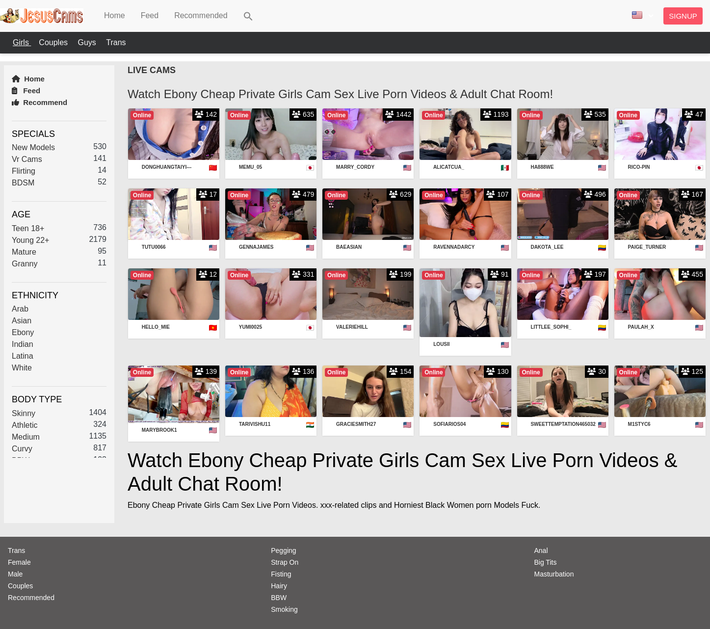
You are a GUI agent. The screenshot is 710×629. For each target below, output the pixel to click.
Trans (116, 42)
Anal (541, 550)
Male (15, 574)
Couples (54, 42)
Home (28, 79)
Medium (26, 437)
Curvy (22, 449)
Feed (26, 90)
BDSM (23, 183)
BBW (279, 598)
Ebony (23, 332)
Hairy (279, 586)
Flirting (23, 171)
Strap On (284, 562)
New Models (33, 147)
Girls (22, 42)
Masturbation (554, 574)
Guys (88, 42)
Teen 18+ (28, 228)
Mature (24, 252)
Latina (22, 356)
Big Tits (545, 562)
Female (19, 562)
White (22, 368)
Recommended (31, 598)
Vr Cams (27, 159)
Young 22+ (30, 240)
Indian (22, 344)
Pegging (283, 550)
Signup (683, 16)
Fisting (281, 574)
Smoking (284, 609)
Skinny (23, 413)
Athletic (24, 425)
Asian (21, 320)
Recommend (39, 102)
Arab (20, 309)
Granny (24, 264)
